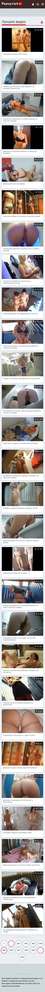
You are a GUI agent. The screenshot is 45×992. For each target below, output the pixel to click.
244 (40, 944)
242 (25, 944)
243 (33, 944)
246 (11, 950)
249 (33, 950)
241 (18, 944)
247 (18, 950)
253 (22, 957)
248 (25, 950)
